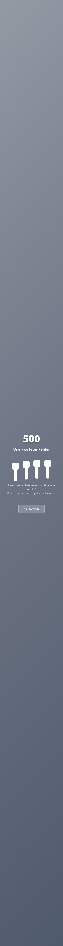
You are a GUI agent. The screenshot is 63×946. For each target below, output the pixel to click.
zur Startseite (31, 509)
